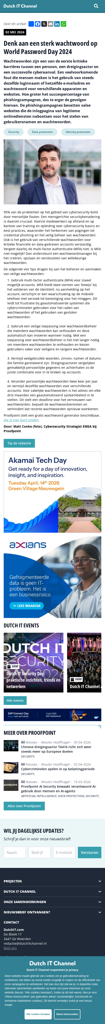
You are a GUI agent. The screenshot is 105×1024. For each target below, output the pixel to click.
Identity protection (78, 132)
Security (13, 132)
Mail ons (10, 948)
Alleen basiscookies (67, 1014)
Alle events (15, 700)
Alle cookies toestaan (38, 1014)
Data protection (42, 132)
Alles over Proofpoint (24, 806)
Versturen (89, 852)
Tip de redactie (19, 443)
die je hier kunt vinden (21, 420)
